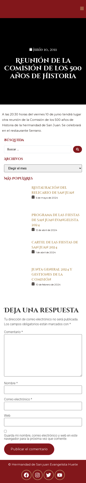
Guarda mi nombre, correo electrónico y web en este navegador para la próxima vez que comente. (40, 437)
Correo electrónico (18, 399)
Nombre (11, 383)
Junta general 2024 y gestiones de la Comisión (51, 274)
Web (7, 415)
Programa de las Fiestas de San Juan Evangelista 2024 (55, 220)
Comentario (13, 332)
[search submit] (77, 149)
